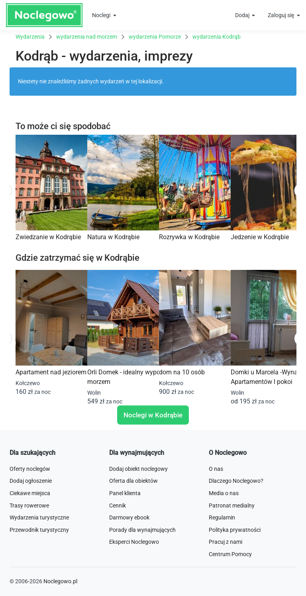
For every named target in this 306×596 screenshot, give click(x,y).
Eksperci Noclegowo (134, 542)
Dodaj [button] (243, 15)
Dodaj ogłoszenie (31, 481)
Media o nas (224, 493)
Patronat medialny (232, 505)
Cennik (117, 505)
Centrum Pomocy (230, 554)
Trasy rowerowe (29, 505)
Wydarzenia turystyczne (39, 517)
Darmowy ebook (129, 517)
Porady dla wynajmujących (142, 530)
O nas (216, 469)
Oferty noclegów (30, 469)
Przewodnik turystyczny (39, 530)
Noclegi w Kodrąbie (153, 415)
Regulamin (222, 517)
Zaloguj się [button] (281, 15)
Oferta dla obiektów (133, 481)
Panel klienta (125, 493)
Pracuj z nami (225, 542)
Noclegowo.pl (60, 581)
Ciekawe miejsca (30, 493)
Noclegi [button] (102, 15)
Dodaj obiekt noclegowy (138, 469)
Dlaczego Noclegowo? (236, 481)
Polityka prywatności (235, 530)
